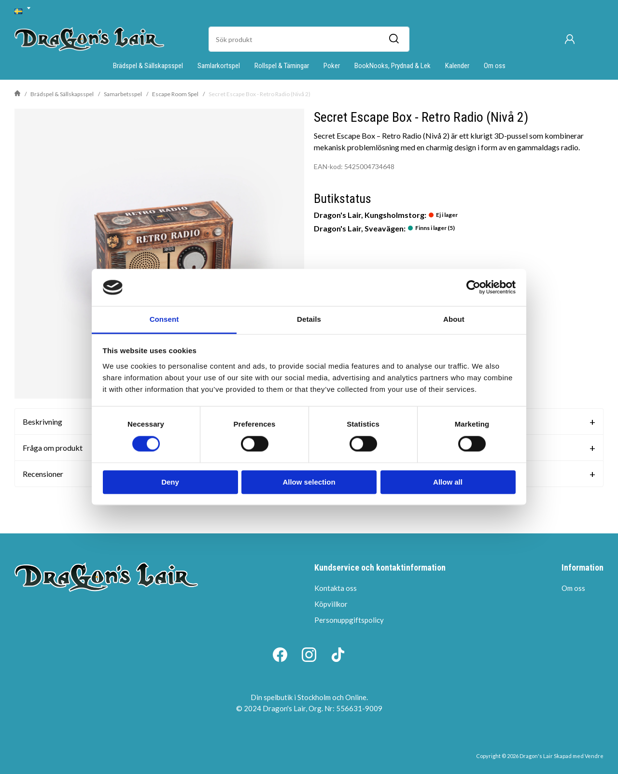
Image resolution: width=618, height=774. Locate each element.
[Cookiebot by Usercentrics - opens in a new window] (473, 287)
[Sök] (393, 39)
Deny (170, 482)
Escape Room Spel (175, 94)
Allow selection (308, 482)
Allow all (448, 482)
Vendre (594, 756)
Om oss (495, 65)
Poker (331, 65)
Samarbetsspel (123, 94)
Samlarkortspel (218, 65)
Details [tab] (309, 319)
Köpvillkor (331, 604)
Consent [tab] (164, 319)
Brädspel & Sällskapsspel (148, 65)
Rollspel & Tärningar (281, 65)
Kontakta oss (335, 588)
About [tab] (453, 319)
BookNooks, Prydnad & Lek (392, 65)
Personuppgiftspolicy (349, 620)
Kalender (457, 65)
